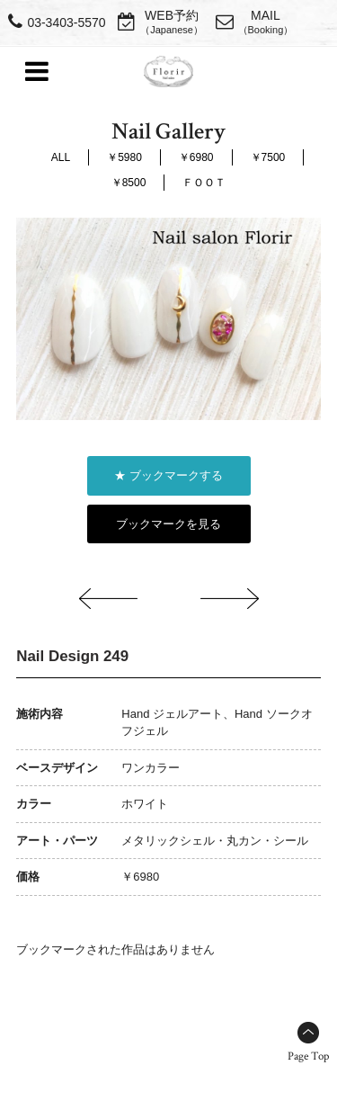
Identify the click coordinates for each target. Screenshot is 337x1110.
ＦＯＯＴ (204, 182)
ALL (60, 157)
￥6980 (196, 157)
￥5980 (124, 157)
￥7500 (268, 157)
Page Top (308, 1056)
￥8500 (128, 182)
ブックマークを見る (168, 524)
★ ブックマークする (168, 475)
